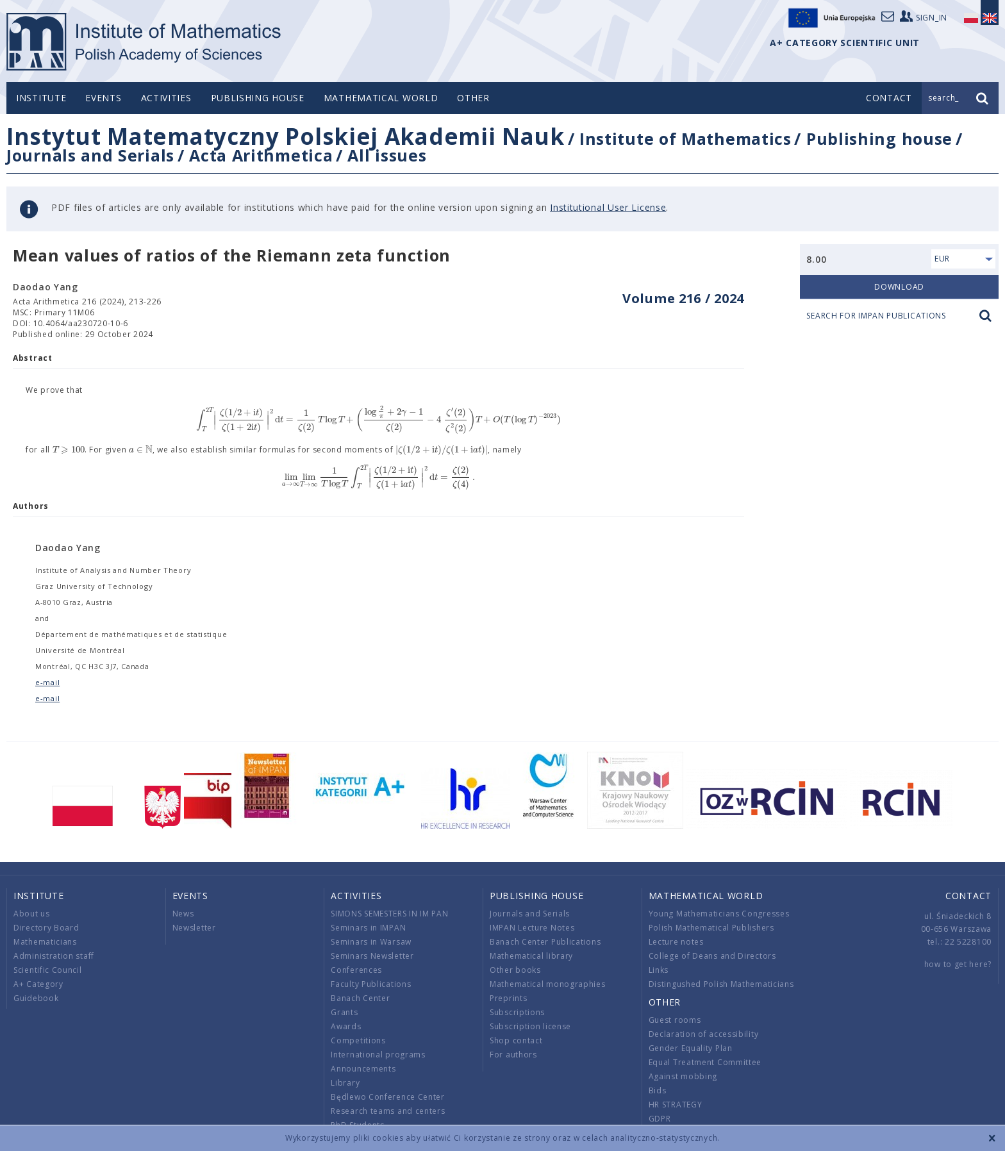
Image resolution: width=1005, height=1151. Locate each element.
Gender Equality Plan (691, 1048)
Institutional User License (608, 207)
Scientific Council (47, 970)
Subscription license (530, 1026)
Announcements (363, 1068)
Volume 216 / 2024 (683, 298)
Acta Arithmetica (261, 155)
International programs (378, 1054)
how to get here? (958, 964)
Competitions (358, 1040)
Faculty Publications (371, 984)
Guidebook (35, 998)
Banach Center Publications (545, 941)
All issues (386, 155)
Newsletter (194, 927)
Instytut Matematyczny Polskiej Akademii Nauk (285, 136)
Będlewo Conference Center (388, 1096)
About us (31, 913)
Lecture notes (676, 941)
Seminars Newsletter (372, 955)
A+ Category (38, 984)
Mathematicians (45, 941)
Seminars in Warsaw (371, 941)
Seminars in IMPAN (368, 927)
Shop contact (516, 1040)
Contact (968, 896)
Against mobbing (683, 1076)
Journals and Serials (90, 155)
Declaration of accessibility (704, 1034)
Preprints (508, 998)
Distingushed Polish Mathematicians (721, 984)
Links (659, 970)
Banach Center (360, 998)
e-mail (47, 682)
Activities (166, 98)
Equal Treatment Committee (705, 1062)
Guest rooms (675, 1019)
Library (345, 1082)
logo (144, 41)
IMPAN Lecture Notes (532, 927)
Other (473, 98)
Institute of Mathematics (685, 138)
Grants (344, 1012)
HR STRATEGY (675, 1104)
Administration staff (53, 955)
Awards (346, 1026)
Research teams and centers (388, 1110)
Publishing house (257, 98)
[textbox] (378, 420)
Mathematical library (531, 955)
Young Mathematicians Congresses (719, 913)
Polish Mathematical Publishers (711, 927)
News (183, 913)
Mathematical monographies (548, 984)
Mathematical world (381, 98)
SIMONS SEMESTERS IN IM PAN (389, 913)
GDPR (660, 1118)
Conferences (356, 970)
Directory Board (46, 927)
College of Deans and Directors (712, 955)
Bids (658, 1090)
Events (103, 98)
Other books (515, 970)
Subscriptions (517, 1012)
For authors (513, 1054)
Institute (41, 98)
